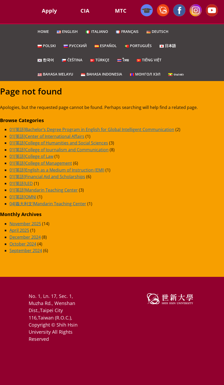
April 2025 (19, 230)
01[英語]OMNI (22, 197)
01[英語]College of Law (31, 156)
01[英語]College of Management (40, 163)
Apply (49, 10)
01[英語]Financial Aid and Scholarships (47, 176)
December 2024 (25, 237)
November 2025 (25, 224)
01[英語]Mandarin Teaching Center (43, 190)
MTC (120, 10)
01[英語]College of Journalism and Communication (59, 150)
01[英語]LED (21, 183)
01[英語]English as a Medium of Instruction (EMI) (56, 170)
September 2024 (25, 250)
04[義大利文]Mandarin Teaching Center (47, 204)
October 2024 (22, 244)
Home (43, 31)
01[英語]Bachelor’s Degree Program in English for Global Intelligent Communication (91, 129)
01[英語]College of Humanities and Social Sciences (58, 143)
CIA (84, 10)
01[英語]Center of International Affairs (46, 136)
